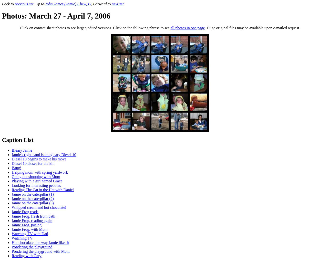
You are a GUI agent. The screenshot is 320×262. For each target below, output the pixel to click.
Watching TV (22, 238)
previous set (24, 4)
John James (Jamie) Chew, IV (68, 4)
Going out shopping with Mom (36, 177)
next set (118, 4)
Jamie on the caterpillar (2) (33, 199)
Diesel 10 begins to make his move (39, 159)
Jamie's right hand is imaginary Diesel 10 (44, 155)
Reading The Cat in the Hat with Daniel (43, 190)
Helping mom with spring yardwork (40, 172)
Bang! (16, 168)
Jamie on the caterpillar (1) (33, 194)
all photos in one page (188, 28)
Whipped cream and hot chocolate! (39, 207)
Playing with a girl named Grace (37, 181)
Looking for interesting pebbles (36, 185)
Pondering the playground (32, 247)
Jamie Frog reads (25, 212)
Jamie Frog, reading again (32, 221)
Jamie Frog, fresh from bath (33, 216)
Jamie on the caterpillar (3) (33, 203)
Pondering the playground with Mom (41, 251)
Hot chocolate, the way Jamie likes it (40, 243)
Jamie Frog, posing (26, 225)
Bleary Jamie (22, 150)
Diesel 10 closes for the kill (33, 163)
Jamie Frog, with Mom (30, 229)
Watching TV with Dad (30, 234)
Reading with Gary (26, 256)
